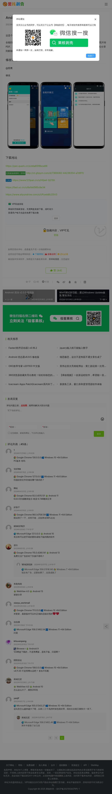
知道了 (91, 55)
